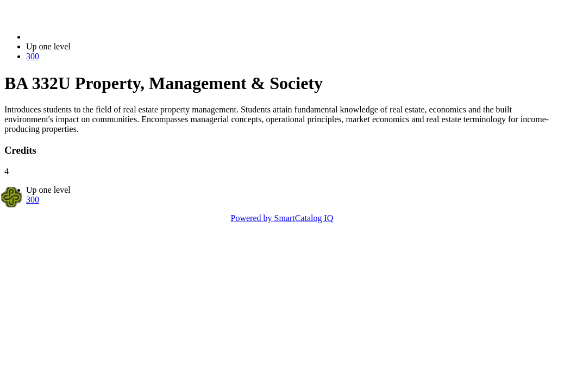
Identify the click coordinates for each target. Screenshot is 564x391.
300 (32, 56)
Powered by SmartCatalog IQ (282, 218)
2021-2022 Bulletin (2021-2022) (83, 36)
